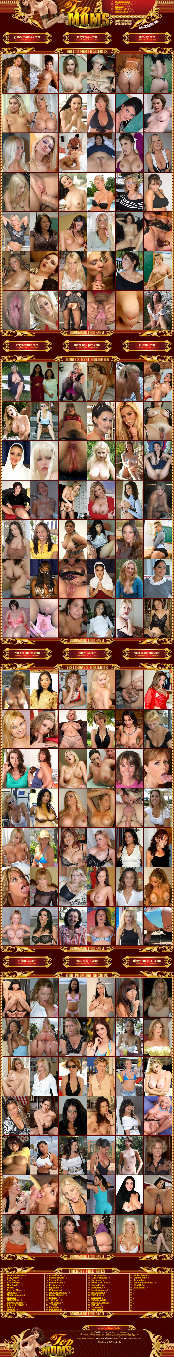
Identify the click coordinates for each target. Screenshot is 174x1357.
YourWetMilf (97, 1307)
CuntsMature (55, 1275)
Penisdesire (55, 1285)
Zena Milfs (54, 1280)
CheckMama (97, 1275)
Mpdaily (53, 1297)
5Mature (11, 1310)
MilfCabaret (97, 1310)
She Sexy (119, 6)
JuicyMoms (55, 1302)
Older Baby (97, 1297)
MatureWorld (55, 1310)
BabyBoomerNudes (143, 1283)
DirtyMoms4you (15, 1302)
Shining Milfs (140, 1278)
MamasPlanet (56, 1283)
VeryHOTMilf (121, 9)
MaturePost (97, 1285)
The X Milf (54, 1300)
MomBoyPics (121, 11)
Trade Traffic (114, 1328)
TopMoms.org (101, 1332)
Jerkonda (138, 1280)
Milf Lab (95, 1305)
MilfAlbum (96, 1295)
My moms (96, 1280)
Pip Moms (54, 1287)
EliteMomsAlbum (15, 1305)
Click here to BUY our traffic (109, 1342)
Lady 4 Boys (121, 4)
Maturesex (54, 1290)
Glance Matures (122, 1)
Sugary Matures (99, 1278)
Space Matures (56, 1295)
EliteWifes (54, 1307)
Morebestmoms (15, 1295)
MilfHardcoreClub (100, 1302)
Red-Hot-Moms (14, 1290)
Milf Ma (10, 1287)
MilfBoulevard (140, 1275)
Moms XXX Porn (99, 1283)
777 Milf (53, 1305)
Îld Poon (11, 1307)
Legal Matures (98, 1290)
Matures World (98, 1300)
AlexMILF (138, 1285)
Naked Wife (97, 1287)
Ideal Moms (139, 1287)
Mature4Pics (13, 1300)
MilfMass (11, 1297)
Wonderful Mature (58, 1292)
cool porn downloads (128, 1338)
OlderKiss (12, 1292)
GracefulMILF (98, 1292)
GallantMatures (57, 1278)
